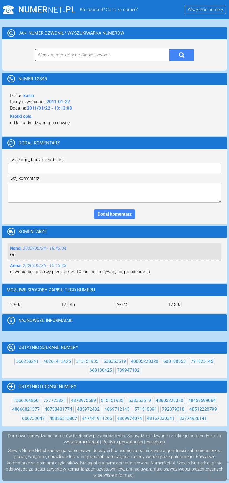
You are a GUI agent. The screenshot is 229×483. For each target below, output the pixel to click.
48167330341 (160, 418)
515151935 (87, 361)
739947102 (128, 370)
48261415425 (57, 361)
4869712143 (117, 409)
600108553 (174, 361)
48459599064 (202, 400)
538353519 (114, 361)
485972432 (88, 409)
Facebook (156, 442)
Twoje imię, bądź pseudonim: (36, 159)
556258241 (27, 361)
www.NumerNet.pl (81, 442)
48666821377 (26, 409)
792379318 (173, 409)
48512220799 (203, 409)
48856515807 (63, 418)
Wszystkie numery (205, 9)
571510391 (145, 409)
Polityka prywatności (122, 442)
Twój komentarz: (24, 178)
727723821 (55, 400)
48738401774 (58, 409)
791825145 (202, 361)
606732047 (33, 418)
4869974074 (129, 418)
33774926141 (193, 418)
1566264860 (26, 400)
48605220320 (144, 361)
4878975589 (83, 400)
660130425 (101, 370)
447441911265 (97, 418)
